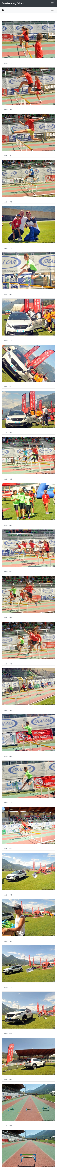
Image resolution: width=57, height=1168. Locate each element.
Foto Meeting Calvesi (13, 3)
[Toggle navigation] (52, 3)
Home (3, 10)
